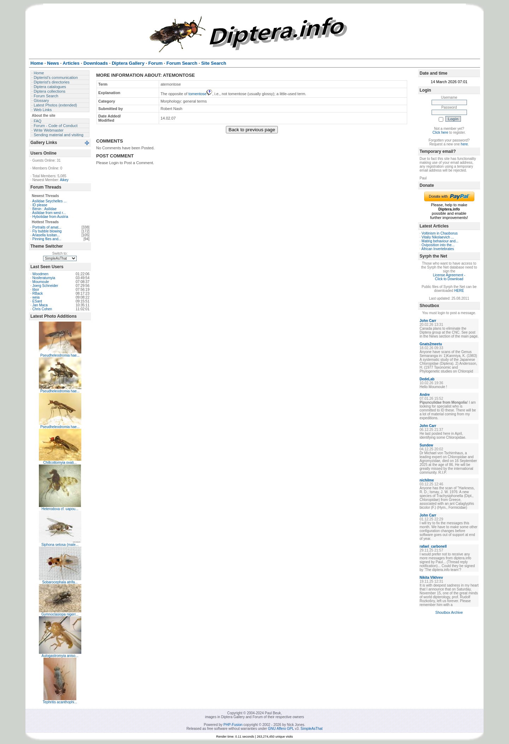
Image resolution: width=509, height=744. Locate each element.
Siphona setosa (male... (59, 545)
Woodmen (40, 274)
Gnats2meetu (431, 344)
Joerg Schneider (45, 286)
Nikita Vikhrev (431, 577)
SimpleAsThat (311, 729)
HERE (459, 291)
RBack (38, 293)
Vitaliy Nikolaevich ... (438, 237)
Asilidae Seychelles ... (49, 201)
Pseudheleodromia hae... (60, 355)
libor (36, 290)
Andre (425, 395)
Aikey (64, 180)
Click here (440, 132)
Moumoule (41, 282)
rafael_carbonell (433, 546)
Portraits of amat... (47, 227)
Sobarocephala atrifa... (60, 582)
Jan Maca (40, 305)
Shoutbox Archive (449, 613)
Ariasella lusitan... (46, 235)
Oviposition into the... (438, 245)
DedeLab (427, 379)
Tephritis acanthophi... (60, 702)
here (464, 144)
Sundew (426, 445)
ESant (37, 301)
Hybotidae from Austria (50, 217)
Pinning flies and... (47, 239)
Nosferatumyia (44, 278)
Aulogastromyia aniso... (60, 656)
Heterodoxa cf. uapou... (60, 509)
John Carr (428, 321)
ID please (40, 205)
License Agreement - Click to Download (449, 277)
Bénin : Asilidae (45, 209)
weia (36, 297)
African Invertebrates (437, 249)
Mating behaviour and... (440, 241)
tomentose (200, 94)
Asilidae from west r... (49, 213)
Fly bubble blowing (47, 231)
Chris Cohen (42, 309)
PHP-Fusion (232, 725)
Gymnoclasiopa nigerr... (59, 614)
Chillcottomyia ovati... (59, 463)
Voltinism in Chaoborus (440, 233)
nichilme (427, 480)
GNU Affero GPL (281, 729)
